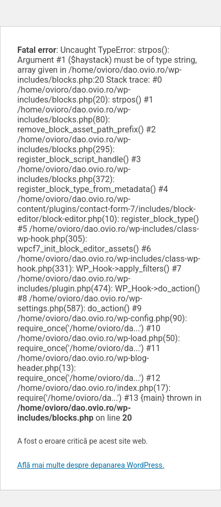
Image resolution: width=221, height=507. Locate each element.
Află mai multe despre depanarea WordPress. (90, 465)
